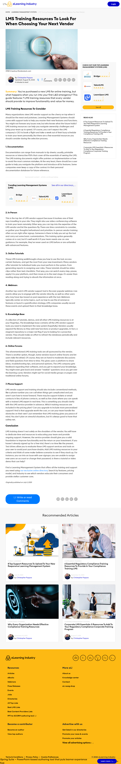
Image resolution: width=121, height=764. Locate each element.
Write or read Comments (22, 499)
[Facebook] (76, 658)
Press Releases (14, 686)
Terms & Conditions (14, 757)
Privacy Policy (32, 757)
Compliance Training (73, 561)
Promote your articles (71, 738)
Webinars (12, 682)
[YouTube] (98, 658)
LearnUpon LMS (67, 195)
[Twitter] (83, 658)
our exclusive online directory (34, 470)
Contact (66, 682)
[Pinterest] (105, 658)
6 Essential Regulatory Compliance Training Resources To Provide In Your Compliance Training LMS (98, 132)
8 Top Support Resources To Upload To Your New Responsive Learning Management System (98, 123)
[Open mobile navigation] (4, 4)
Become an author (16, 730)
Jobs (10, 694)
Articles (11, 673)
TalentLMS (44, 196)
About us (66, 673)
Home (8, 12)
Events (10, 690)
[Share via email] (69, 80)
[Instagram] (112, 658)
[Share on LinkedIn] (64, 80)
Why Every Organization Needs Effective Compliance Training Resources (96, 141)
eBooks (11, 677)
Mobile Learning (14, 561)
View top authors (15, 734)
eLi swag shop (68, 686)
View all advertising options (77, 742)
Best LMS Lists (14, 707)
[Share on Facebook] (56, 80)
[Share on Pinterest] (73, 80)
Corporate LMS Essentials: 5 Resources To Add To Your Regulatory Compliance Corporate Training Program (98, 150)
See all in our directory (63, 185)
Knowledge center (70, 677)
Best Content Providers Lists (20, 711)
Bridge (19, 195)
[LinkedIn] (90, 658)
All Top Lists (13, 703)
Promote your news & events (75, 734)
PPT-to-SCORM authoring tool (22, 716)
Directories (12, 699)
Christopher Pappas (25, 78)
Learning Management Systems (24, 12)
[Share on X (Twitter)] (60, 80)
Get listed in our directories (74, 730)
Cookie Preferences (49, 757)
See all (98, 107)
